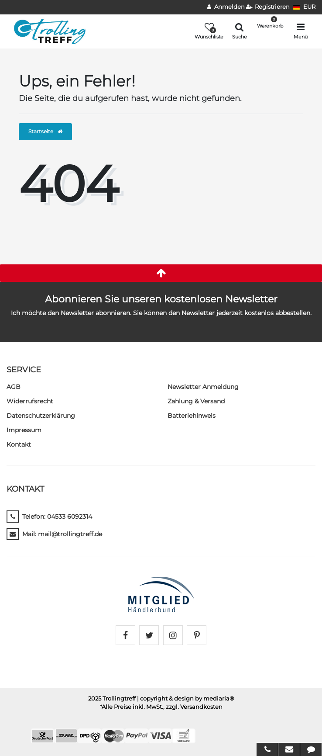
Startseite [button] (45, 131)
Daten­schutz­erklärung (41, 416)
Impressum (24, 430)
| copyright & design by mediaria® (185, 698)
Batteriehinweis (192, 416)
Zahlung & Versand (196, 401)
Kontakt (19, 444)
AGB (14, 387)
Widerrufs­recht (30, 401)
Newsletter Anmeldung (203, 387)
